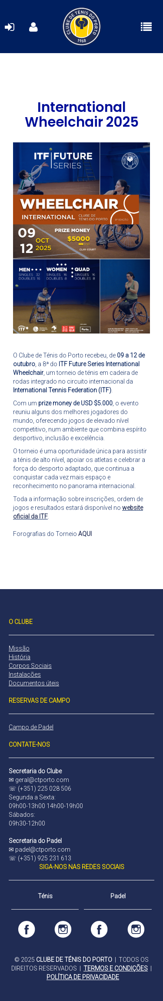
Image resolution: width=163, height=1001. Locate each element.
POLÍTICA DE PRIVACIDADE (83, 977)
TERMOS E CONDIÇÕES (115, 968)
